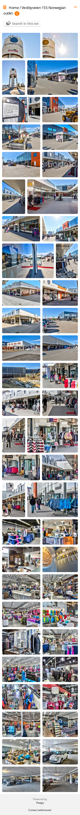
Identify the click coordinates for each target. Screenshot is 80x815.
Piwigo (40, 803)
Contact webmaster (40, 810)
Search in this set (25, 23)
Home (14, 7)
